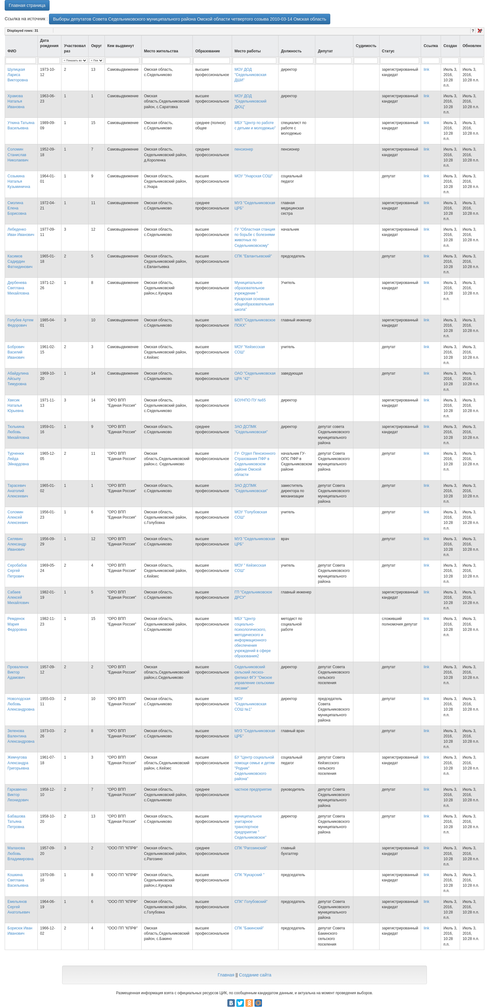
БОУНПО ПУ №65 (250, 400)
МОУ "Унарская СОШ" (254, 176)
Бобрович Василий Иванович (15, 352)
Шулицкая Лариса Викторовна (17, 74)
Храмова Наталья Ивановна (16, 101)
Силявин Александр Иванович (16, 544)
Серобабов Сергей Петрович (17, 570)
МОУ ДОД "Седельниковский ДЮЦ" (250, 101)
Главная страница (27, 5)
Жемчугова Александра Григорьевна (18, 762)
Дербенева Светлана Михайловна (18, 288)
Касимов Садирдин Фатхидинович (19, 261)
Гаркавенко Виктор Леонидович (18, 794)
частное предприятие (253, 789)
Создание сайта (255, 974)
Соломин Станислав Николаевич (17, 154)
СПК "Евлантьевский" (253, 256)
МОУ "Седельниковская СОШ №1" (250, 704)
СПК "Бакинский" (249, 928)
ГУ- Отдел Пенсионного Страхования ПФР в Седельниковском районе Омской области (255, 464)
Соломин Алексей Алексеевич (17, 517)
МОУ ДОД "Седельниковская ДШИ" (250, 74)
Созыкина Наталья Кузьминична (18, 181)
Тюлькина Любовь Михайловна (18, 431)
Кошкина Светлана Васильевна (17, 880)
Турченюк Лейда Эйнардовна (18, 458)
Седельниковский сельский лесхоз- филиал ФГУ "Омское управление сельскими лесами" (254, 678)
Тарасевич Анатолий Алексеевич (17, 490)
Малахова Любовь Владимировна (20, 853)
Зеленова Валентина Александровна (20, 736)
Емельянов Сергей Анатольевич (18, 906)
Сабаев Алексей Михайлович (18, 597)
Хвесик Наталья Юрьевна (15, 405)
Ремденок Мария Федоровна (17, 623)
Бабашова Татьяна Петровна (16, 821)
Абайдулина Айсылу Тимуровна (18, 378)
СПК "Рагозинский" (251, 848)
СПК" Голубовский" (251, 901)
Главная (226, 974)
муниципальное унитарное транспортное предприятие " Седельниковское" (250, 827)
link (426, 69)
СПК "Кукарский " (249, 875)
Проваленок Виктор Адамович (17, 672)
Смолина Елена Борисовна (16, 208)
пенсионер (244, 149)
